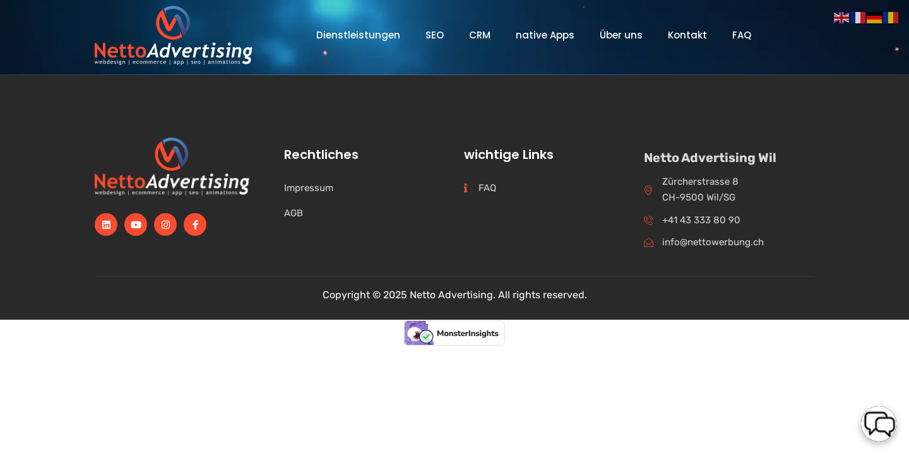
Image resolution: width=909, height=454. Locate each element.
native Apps (545, 35)
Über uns (621, 35)
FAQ (741, 35)
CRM (479, 35)
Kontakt (687, 35)
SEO (434, 35)
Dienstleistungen (358, 35)
